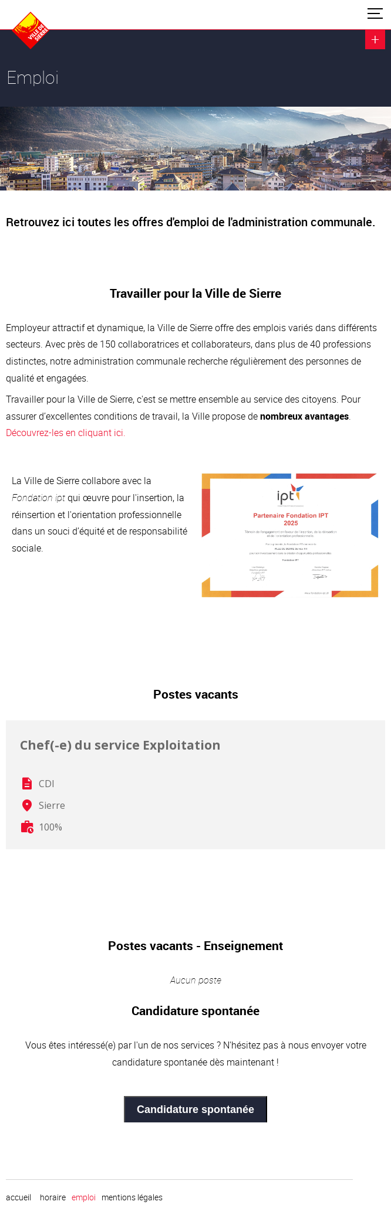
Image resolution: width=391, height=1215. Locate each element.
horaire (53, 1197)
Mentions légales (132, 1197)
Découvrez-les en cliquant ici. (66, 432)
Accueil (18, 1197)
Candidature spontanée (195, 1109)
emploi (84, 1197)
